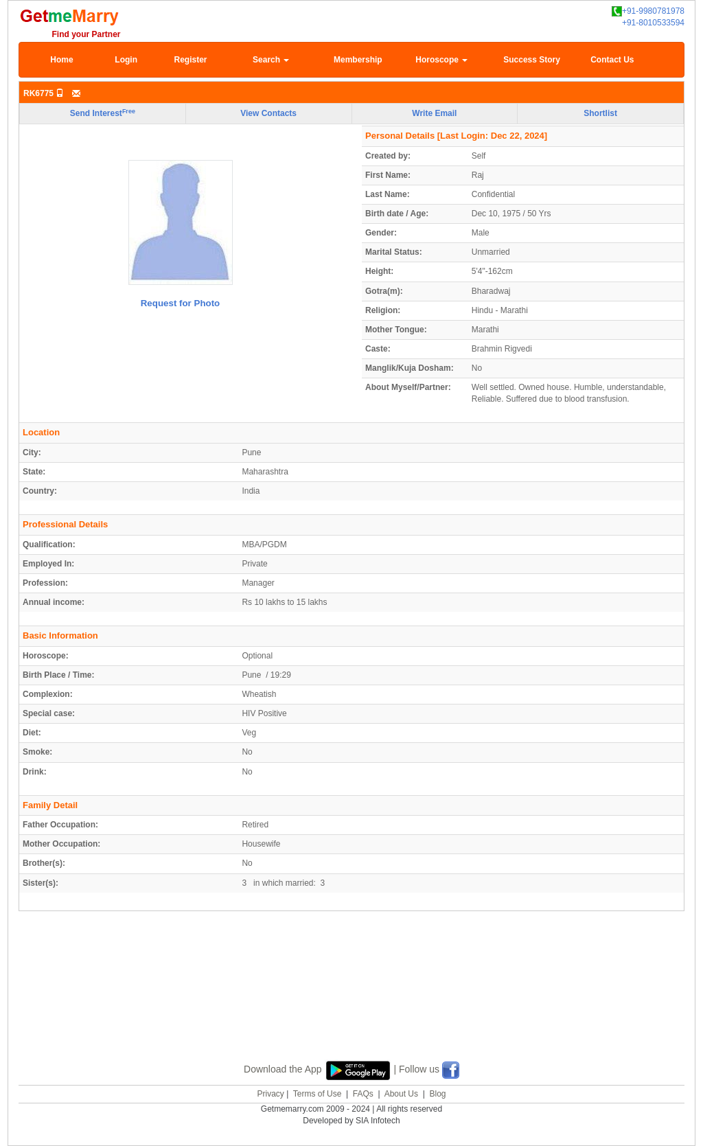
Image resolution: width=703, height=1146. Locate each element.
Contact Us (612, 60)
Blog (437, 1094)
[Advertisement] (351, 1002)
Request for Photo (180, 303)
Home (61, 60)
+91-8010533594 (653, 22)
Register (190, 60)
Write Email (434, 113)
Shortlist (600, 113)
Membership (358, 60)
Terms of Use (317, 1094)
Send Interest (102, 113)
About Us (401, 1094)
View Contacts (268, 113)
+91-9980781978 (648, 11)
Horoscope (441, 60)
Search (271, 60)
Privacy (270, 1094)
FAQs (363, 1094)
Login (126, 60)
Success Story (531, 60)
